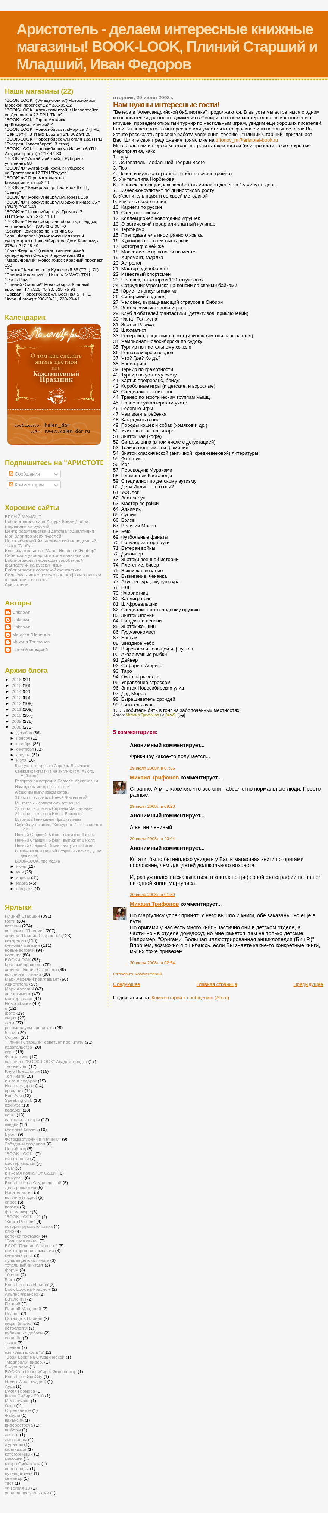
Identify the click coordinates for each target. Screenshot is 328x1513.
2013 (17, 697)
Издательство (19, 1192)
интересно (15, 940)
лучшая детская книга (27, 1260)
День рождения (20, 1187)
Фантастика (16, 1056)
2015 (17, 685)
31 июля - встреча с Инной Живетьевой (51, 797)
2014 (17, 691)
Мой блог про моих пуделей (33, 535)
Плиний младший (30, 649)
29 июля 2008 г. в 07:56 (152, 768)
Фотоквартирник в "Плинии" (33, 1139)
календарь (15, 1449)
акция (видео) (19, 1323)
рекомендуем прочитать (29, 1027)
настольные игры (22, 1119)
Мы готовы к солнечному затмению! (48, 803)
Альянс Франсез (21, 1294)
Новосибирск (18, 1003)
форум (11, 1269)
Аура (10, 1386)
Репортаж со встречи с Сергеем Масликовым (56, 781)
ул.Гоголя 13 (17, 1487)
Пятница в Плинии (24, 1318)
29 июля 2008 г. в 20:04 (152, 838)
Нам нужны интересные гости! (43, 786)
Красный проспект (23, 964)
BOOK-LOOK (18, 959)
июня (22, 866)
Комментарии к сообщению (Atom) (190, 997)
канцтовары (17, 1158)
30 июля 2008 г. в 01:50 (152, 894)
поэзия (12, 1206)
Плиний (12, 1303)
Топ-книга (14, 1076)
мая (20, 872)
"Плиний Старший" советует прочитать (44, 1042)
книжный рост (19, 1255)
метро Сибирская (22, 1463)
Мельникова (17, 1400)
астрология (16, 1328)
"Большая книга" (21, 1240)
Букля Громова (20, 1391)
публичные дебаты (24, 1332)
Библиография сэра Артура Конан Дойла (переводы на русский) (46, 524)
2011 (17, 709)
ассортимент (18, 993)
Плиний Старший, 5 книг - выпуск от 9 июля (55, 834)
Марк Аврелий (19, 988)
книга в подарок (21, 1080)
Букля (11, 1134)
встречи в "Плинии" (24, 930)
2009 (17, 721)
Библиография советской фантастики (43, 569)
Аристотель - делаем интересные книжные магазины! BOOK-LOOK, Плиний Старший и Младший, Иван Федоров (166, 47)
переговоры (17, 1468)
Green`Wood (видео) (25, 1381)
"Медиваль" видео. (24, 1361)
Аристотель (16, 584)
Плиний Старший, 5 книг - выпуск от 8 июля (55, 840)
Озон (10, 1405)
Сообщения (24, 474)
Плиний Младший (23, 1308)
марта (22, 883)
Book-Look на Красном (27, 1289)
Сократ (12, 1037)
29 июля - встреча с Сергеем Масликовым (54, 808)
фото (10, 1013)
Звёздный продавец (25, 1143)
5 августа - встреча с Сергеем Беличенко (52, 765)
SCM (10, 1168)
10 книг (12, 1274)
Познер (12, 1313)
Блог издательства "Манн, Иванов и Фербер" (50, 550)
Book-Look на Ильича (26, 1284)
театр (10, 1342)
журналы (14, 1444)
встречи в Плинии (23, 974)
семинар (13, 1478)
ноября (23, 738)
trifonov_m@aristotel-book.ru (247, 140)
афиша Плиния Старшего (31, 969)
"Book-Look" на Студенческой (35, 1357)
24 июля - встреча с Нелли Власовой (48, 813)
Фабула (12, 1415)
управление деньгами (27, 1492)
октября (24, 743)
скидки (11, 1124)
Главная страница (217, 984)
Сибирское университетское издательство (48, 555)
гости (10, 920)
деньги (12, 1434)
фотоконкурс (18, 1211)
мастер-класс (18, 998)
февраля (25, 888)
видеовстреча (19, 1424)
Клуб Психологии (22, 1071)
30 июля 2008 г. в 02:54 (152, 963)
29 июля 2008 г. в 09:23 (152, 806)
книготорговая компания (29, 1250)
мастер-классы (20, 1163)
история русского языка (29, 1226)
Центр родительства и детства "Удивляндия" (50, 531)
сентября (25, 749)
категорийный (19, 1453)
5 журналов (16, 1366)
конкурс (13, 1105)
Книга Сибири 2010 (24, 1395)
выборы (13, 1429)
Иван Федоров (19, 1085)
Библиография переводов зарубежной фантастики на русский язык (44, 562)
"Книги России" (20, 1221)
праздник (14, 1090)
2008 (17, 727)
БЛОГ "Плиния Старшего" (31, 1245)
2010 (17, 715)
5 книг (11, 1032)
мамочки (13, 1458)
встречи (13, 925)
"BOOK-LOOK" (19, 1153)
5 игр (10, 1279)
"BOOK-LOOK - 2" (23, 1216)
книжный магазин (22, 945)
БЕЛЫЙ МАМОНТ (23, 516)
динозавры (16, 1439)
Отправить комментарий (137, 974)
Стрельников (18, 1410)
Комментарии (26, 485)
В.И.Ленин (15, 1298)
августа (24, 755)
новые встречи (20, 950)
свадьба (13, 1337)
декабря (25, 733)
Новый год (15, 1148)
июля (22, 760)
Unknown (21, 611)
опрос (11, 1202)
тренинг (13, 1347)
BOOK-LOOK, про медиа (37, 861)
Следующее (126, 984)
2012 (17, 703)
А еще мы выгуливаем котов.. (42, 792)
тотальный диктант (24, 1265)
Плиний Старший (22, 916)
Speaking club (18, 1100)
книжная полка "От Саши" (31, 1172)
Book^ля (13, 1095)
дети (9, 1022)
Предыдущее (308, 984)
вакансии (14, 1420)
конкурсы (14, 1177)
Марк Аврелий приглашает (32, 979)
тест (9, 1483)
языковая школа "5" (25, 1352)
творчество (16, 1066)
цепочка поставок (22, 1235)
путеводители (18, 1473)
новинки (13, 954)
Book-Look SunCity (23, 1376)
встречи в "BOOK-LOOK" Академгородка (46, 1061)
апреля (23, 877)
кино (9, 1231)
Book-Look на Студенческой (33, 1182)
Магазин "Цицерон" (31, 634)
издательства (18, 1046)
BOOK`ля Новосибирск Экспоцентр (40, 1371)
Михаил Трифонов (154, 778)
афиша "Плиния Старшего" (32, 935)
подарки (13, 1109)
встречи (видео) (21, 1197)
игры (10, 1051)
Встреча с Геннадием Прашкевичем (48, 819)
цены (10, 1114)
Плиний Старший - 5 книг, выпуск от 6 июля (54, 845)
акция (10, 1017)
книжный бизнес (21, 1129)
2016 (17, 679)
